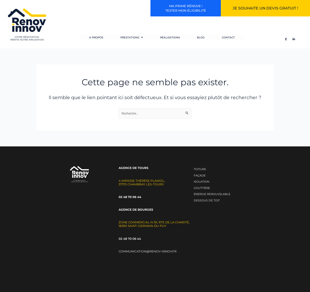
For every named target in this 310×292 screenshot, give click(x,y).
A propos (96, 39)
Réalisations (169, 39)
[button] (131, 39)
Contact (226, 39)
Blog (199, 39)
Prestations (131, 39)
